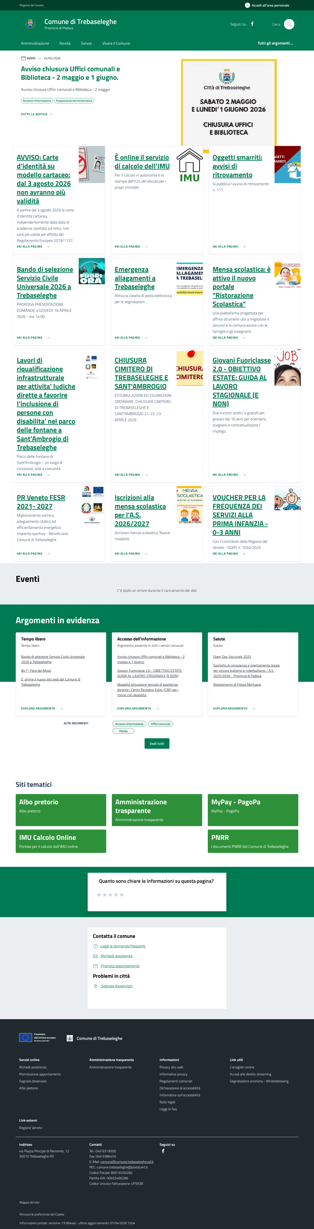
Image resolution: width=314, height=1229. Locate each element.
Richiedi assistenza (32, 1067)
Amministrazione (35, 43)
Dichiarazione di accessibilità (180, 1088)
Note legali (167, 1102)
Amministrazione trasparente (110, 1067)
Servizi (86, 43)
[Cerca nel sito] (289, 24)
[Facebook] (250, 24)
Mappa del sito (29, 1202)
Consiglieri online (242, 1067)
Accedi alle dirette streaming (250, 1074)
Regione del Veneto (32, 5)
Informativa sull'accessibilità (180, 1095)
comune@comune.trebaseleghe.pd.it (127, 1161)
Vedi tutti (157, 743)
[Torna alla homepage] (96, 1038)
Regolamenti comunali (176, 1081)
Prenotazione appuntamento (40, 1074)
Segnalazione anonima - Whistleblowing (259, 1081)
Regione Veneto (30, 1127)
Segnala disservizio (32, 1081)
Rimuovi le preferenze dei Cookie (42, 1214)
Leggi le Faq (168, 1109)
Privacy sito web (171, 1067)
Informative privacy (174, 1074)
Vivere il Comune (116, 43)
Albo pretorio (28, 1088)
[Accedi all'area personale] (268, 5)
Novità (65, 43)
